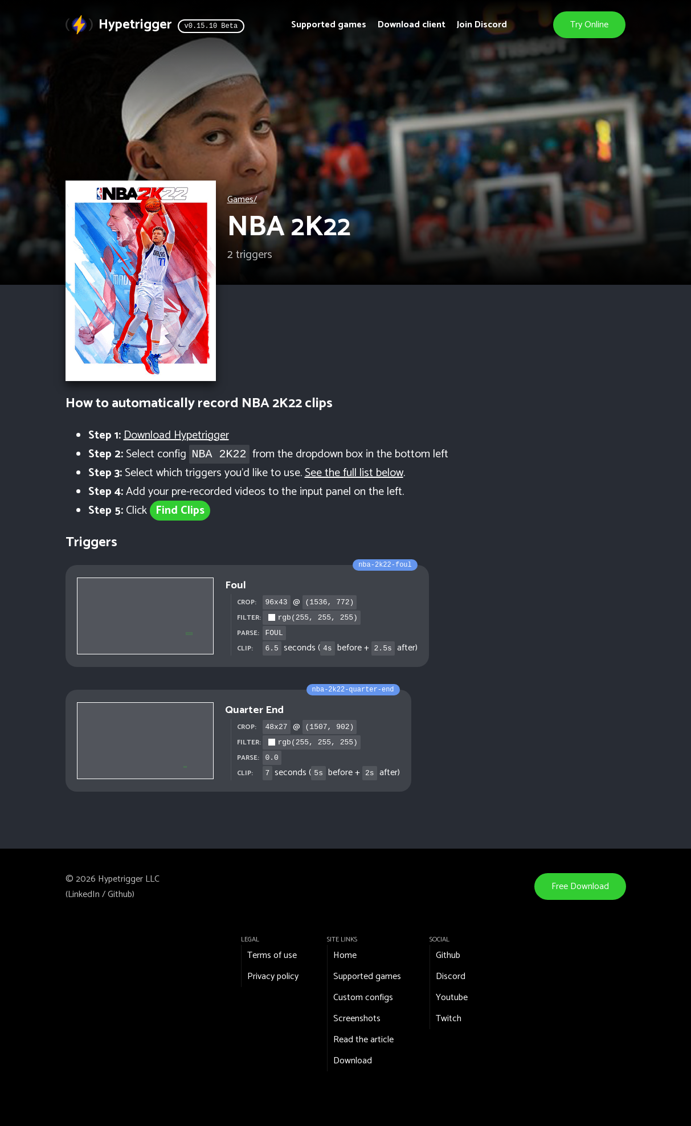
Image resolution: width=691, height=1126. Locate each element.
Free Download (580, 886)
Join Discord (482, 24)
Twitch (448, 1018)
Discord (450, 976)
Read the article (363, 1039)
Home (345, 955)
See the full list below (354, 473)
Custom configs (363, 997)
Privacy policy (273, 976)
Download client (411, 24)
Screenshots (357, 1018)
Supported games (328, 24)
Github (120, 894)
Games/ (242, 199)
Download (352, 1060)
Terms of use (272, 955)
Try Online (590, 24)
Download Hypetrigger (176, 435)
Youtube (452, 997)
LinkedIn (84, 894)
